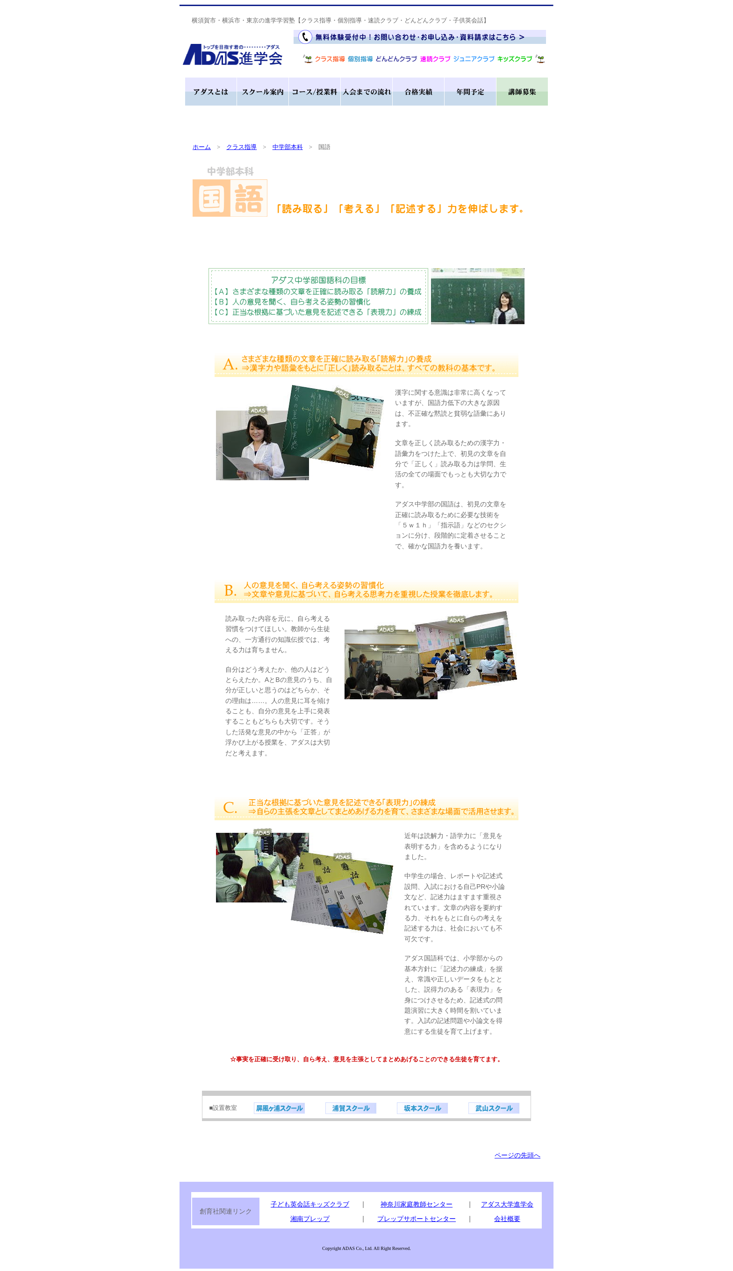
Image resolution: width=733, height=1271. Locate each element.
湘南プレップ (310, 1218)
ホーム (202, 146)
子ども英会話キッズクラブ (310, 1204)
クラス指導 (241, 146)
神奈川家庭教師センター (417, 1204)
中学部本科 (288, 146)
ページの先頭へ (517, 1155)
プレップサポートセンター (416, 1218)
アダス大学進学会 (507, 1204)
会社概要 (507, 1218)
